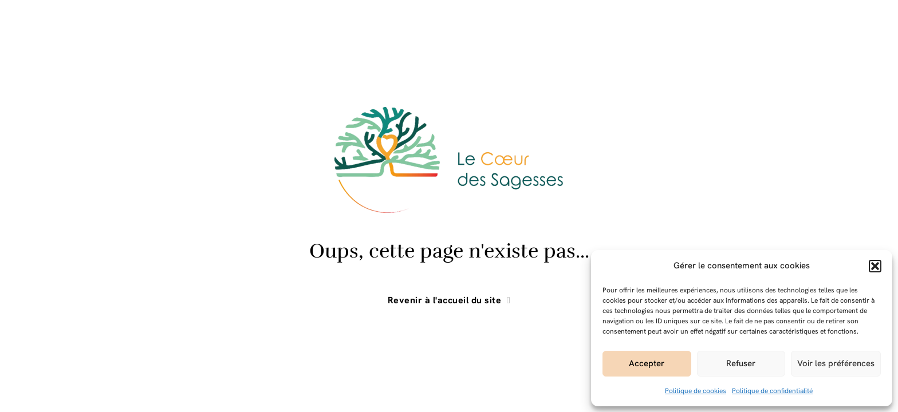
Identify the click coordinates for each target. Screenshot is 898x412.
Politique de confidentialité (772, 390)
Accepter (646, 363)
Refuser (740, 363)
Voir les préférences (836, 363)
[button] (875, 266)
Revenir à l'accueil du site (449, 300)
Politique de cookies (695, 390)
